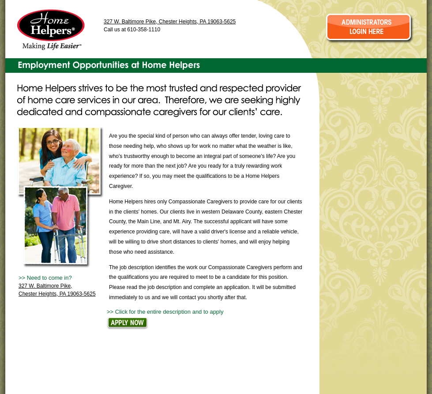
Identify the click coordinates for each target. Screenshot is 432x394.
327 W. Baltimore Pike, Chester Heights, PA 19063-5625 (170, 22)
